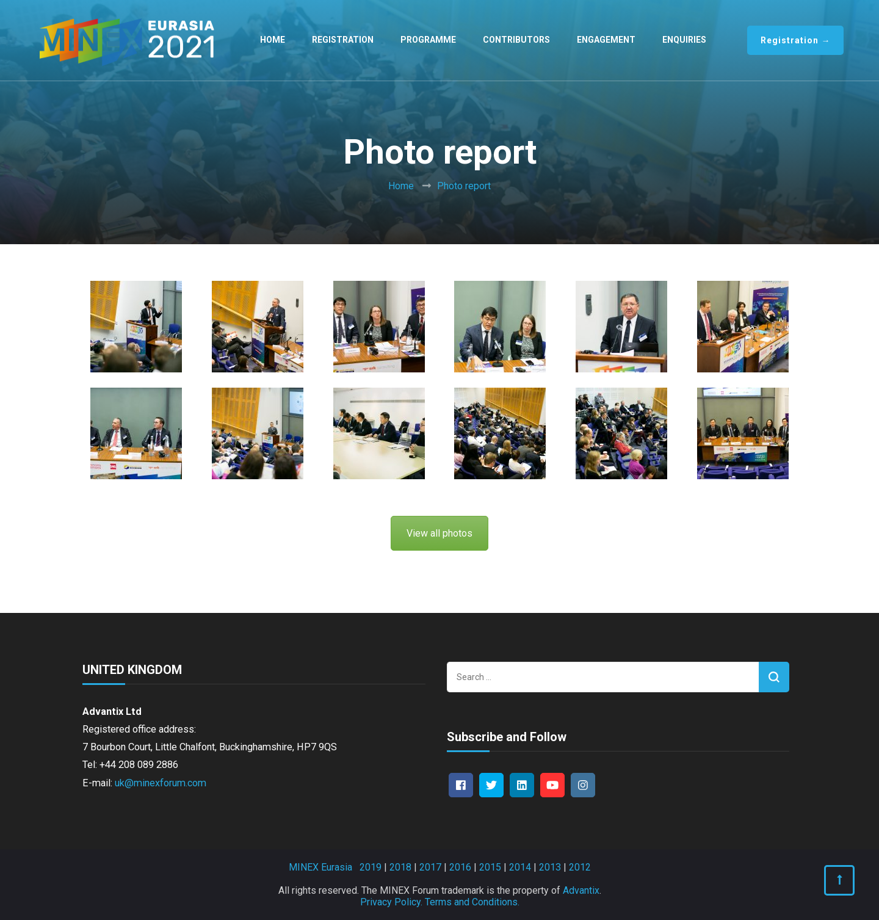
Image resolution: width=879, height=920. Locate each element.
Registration (343, 40)
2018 (400, 867)
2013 (550, 867)
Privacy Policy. (391, 902)
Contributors (516, 40)
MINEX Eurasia (320, 867)
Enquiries (684, 40)
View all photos (439, 533)
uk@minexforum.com (160, 783)
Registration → (795, 40)
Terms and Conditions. (472, 902)
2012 (580, 867)
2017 (430, 867)
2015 (490, 867)
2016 (460, 867)
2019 (371, 867)
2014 (520, 867)
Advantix (581, 890)
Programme (428, 40)
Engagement (606, 40)
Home (272, 40)
